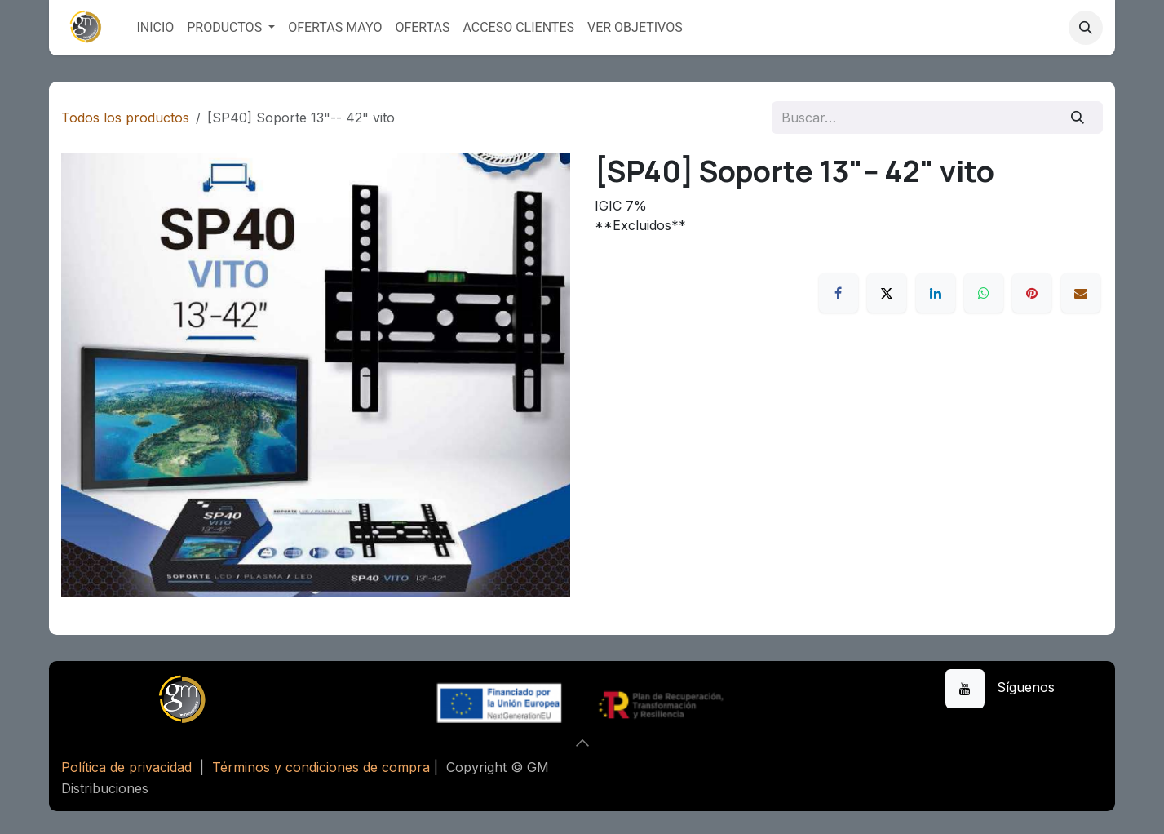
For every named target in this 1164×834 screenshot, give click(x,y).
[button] (1086, 28)
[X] (886, 293)
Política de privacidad (126, 767)
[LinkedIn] (935, 293)
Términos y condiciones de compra (321, 767)
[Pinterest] (1031, 293)
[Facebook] (838, 293)
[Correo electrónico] (1080, 293)
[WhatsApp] (983, 293)
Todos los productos (125, 117)
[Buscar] (1078, 117)
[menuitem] (155, 27)
